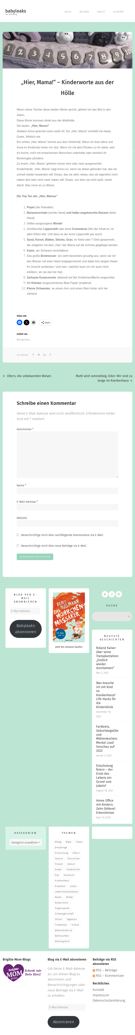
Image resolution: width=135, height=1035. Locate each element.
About (101, 11)
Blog (67, 11)
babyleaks (15, 11)
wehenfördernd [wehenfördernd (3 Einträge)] (63, 929)
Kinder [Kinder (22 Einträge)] (58, 868)
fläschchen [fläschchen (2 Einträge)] (74, 857)
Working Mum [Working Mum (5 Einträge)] (62, 940)
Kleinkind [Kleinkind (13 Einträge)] (69, 873)
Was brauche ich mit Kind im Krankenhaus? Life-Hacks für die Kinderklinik (106, 694)
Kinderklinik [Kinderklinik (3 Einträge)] (73, 868)
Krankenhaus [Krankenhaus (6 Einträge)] (62, 879)
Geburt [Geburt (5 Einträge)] (71, 862)
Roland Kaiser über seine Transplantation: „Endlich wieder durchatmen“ (107, 657)
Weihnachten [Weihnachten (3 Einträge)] (62, 934)
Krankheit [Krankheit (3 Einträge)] (60, 884)
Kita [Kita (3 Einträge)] (57, 873)
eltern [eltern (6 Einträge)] (76, 851)
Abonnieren (63, 1020)
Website (22, 516)
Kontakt (118, 11)
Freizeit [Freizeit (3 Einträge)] (59, 862)
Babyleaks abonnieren (25, 627)
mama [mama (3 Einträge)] (58, 896)
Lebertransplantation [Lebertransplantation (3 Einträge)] (66, 890)
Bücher (84, 11)
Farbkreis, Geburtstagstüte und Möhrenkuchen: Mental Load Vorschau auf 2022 (107, 737)
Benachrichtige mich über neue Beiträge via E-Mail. (54, 544)
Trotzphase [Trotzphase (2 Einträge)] (61, 923)
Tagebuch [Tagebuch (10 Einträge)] (72, 918)
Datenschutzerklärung (109, 999)
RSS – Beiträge (105, 969)
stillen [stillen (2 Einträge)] (58, 918)
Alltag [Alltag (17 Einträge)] (58, 840)
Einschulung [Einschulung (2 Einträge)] (61, 851)
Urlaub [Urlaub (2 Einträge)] (75, 923)
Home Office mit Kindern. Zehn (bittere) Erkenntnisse (105, 805)
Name (21, 484)
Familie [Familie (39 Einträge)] (59, 857)
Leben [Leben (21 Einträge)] (73, 884)
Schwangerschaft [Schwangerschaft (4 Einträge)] (64, 912)
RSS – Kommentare (108, 974)
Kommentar (25, 427)
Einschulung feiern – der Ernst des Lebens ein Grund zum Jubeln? (104, 774)
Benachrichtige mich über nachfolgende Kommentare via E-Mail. (62, 533)
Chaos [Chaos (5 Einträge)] (79, 840)
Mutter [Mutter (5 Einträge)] (69, 896)
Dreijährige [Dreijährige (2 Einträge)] (61, 846)
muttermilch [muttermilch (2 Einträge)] (61, 901)
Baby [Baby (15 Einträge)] (68, 840)
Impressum (101, 994)
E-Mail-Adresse (27, 500)
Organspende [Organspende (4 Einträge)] (62, 906)
